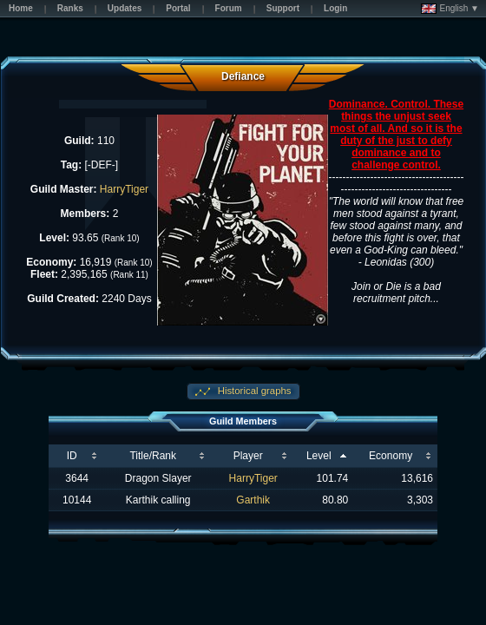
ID (72, 456)
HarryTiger (124, 189)
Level (319, 456)
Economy (390, 456)
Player (248, 456)
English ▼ (450, 8)
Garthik (253, 500)
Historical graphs (253, 390)
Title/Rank (152, 456)
